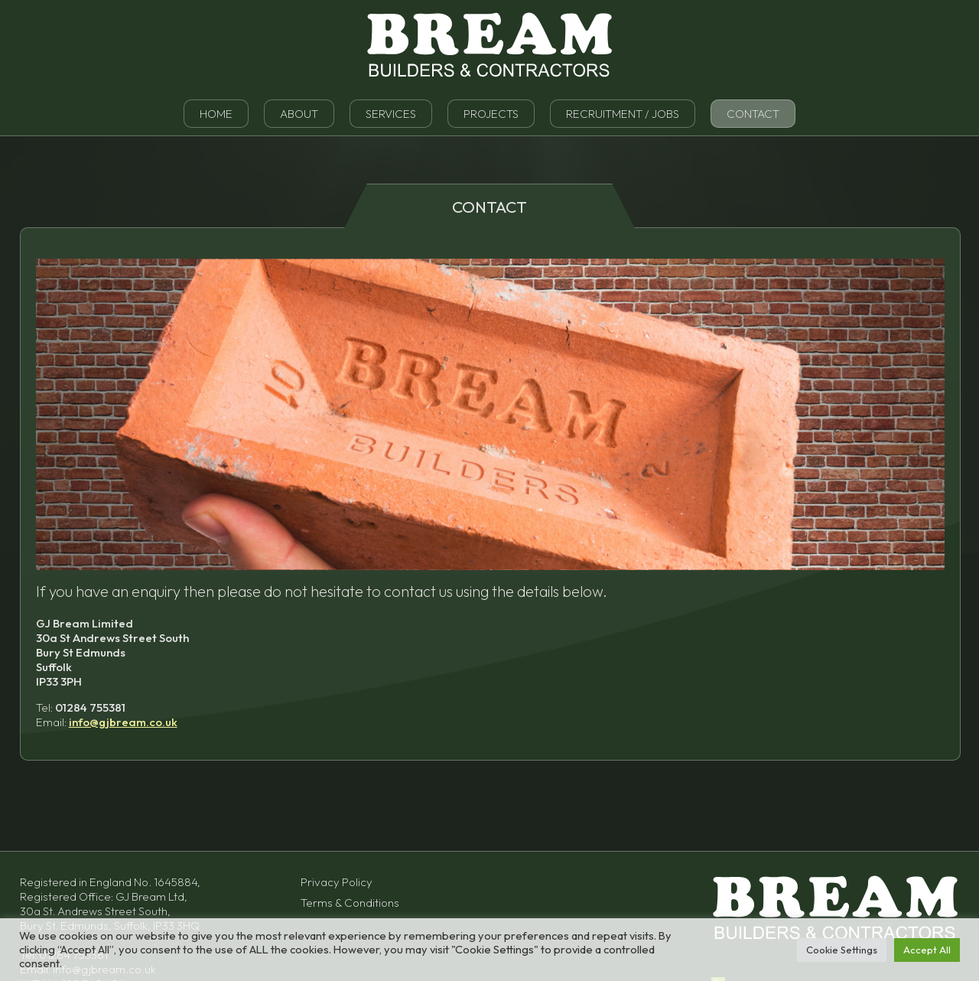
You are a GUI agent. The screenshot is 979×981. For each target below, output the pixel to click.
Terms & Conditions (350, 902)
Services (391, 113)
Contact (753, 113)
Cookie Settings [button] (841, 950)
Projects (491, 113)
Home (216, 113)
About (299, 113)
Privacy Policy (336, 882)
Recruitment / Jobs (622, 113)
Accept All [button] (927, 950)
